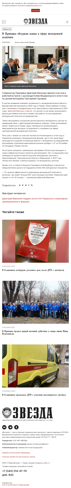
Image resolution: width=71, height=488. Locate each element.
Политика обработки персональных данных (18, 457)
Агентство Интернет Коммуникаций (15, 485)
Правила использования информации (16, 453)
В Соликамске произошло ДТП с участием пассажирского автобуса (34, 395)
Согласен (35, 10)
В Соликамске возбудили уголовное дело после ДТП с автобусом (33, 270)
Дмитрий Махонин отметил (19, 111)
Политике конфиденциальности (29, 6)
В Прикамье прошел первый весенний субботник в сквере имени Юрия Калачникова (35, 332)
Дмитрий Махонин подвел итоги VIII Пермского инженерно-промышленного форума (35, 200)
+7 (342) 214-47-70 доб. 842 (14, 473)
